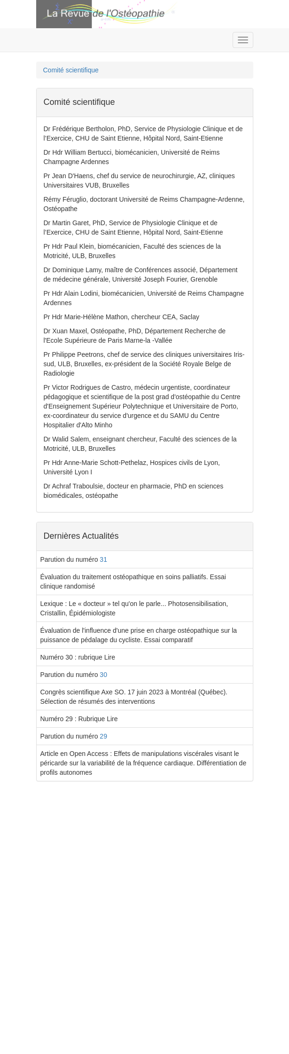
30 (103, 674)
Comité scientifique (71, 70)
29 (103, 736)
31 (103, 559)
